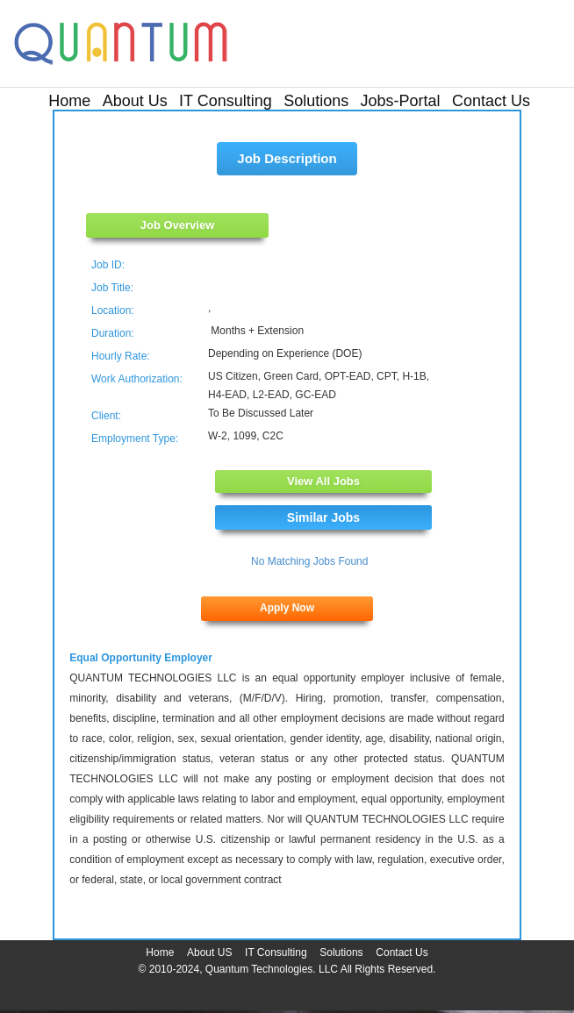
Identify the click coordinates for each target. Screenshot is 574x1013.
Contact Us (491, 101)
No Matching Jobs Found (309, 561)
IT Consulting (225, 101)
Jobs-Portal (401, 101)
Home (69, 101)
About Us (135, 101)
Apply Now (287, 608)
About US (209, 952)
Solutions (315, 101)
